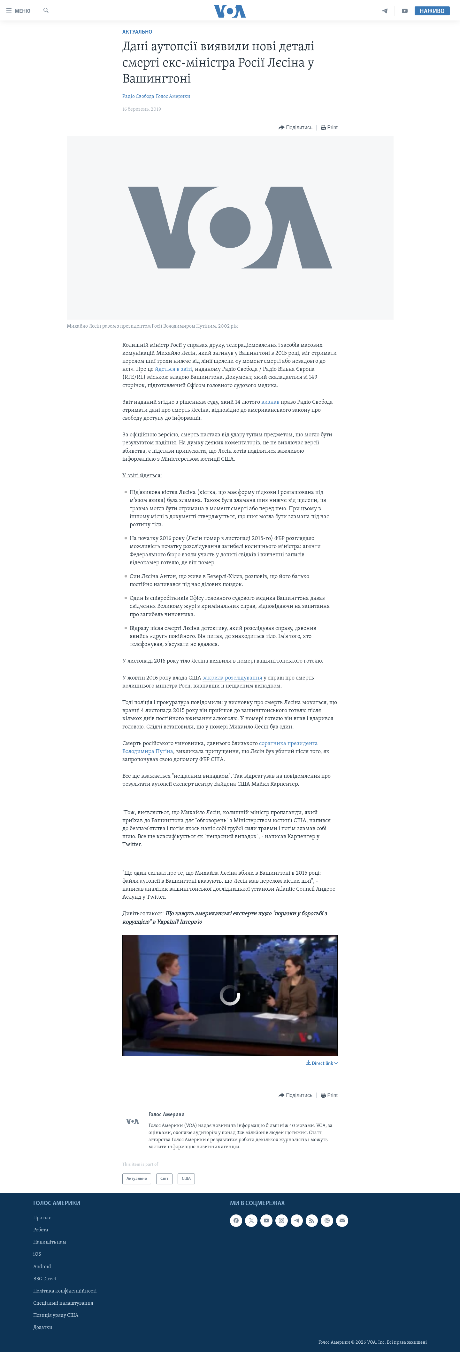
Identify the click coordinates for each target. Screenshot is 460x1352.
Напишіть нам (49, 1242)
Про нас (42, 1218)
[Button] (295, 127)
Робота (40, 1230)
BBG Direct (44, 1279)
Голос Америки (173, 96)
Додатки (42, 1327)
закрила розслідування (233, 678)
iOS (37, 1254)
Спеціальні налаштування (63, 1303)
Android (42, 1266)
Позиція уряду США (55, 1315)
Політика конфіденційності (65, 1291)
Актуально (137, 32)
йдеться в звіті (173, 369)
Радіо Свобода (138, 96)
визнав (270, 402)
